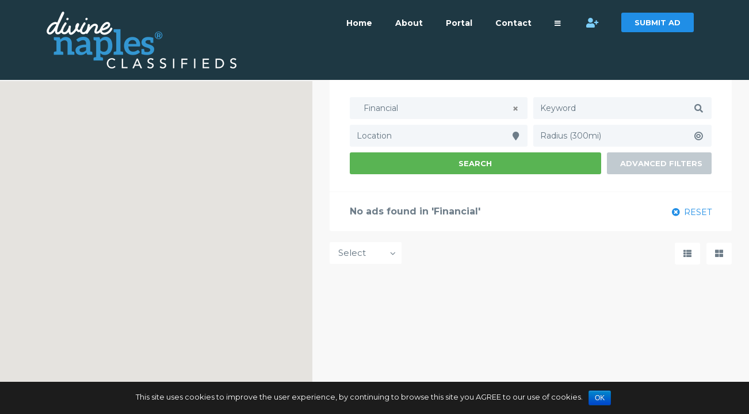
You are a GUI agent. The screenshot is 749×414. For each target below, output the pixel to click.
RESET (692, 212)
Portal (459, 23)
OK (600, 398)
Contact (513, 23)
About (409, 23)
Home (359, 23)
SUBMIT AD (658, 22)
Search (475, 163)
